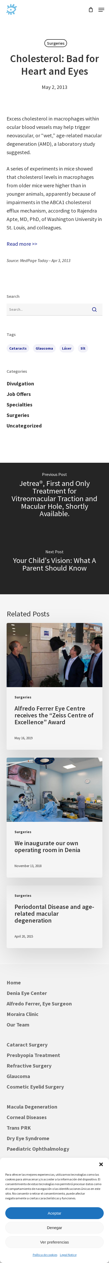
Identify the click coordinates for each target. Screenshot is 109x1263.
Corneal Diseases (27, 1117)
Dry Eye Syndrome (28, 1138)
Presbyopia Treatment (33, 1055)
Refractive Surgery (29, 1065)
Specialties (19, 404)
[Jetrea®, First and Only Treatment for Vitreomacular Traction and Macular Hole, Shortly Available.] (54, 496)
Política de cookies (45, 1255)
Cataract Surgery (27, 1044)
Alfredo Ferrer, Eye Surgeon (39, 1003)
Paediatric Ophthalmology (38, 1148)
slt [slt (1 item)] (83, 348)
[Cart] (91, 9)
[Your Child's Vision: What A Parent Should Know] (54, 561)
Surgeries (55, 43)
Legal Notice (68, 1255)
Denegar (54, 1227)
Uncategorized (24, 425)
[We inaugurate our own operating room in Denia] (54, 818)
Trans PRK (19, 1127)
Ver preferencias (54, 1242)
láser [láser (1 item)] (67, 348)
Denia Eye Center (27, 993)
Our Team (18, 1024)
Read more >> (22, 243)
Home (14, 982)
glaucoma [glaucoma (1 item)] (44, 348)
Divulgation (20, 383)
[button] (101, 1164)
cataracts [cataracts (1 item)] (18, 348)
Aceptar (54, 1213)
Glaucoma (18, 1076)
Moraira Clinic (23, 1014)
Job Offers (19, 394)
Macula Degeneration (32, 1106)
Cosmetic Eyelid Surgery (35, 1086)
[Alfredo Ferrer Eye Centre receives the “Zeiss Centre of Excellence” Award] (54, 686)
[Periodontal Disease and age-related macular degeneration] (54, 916)
